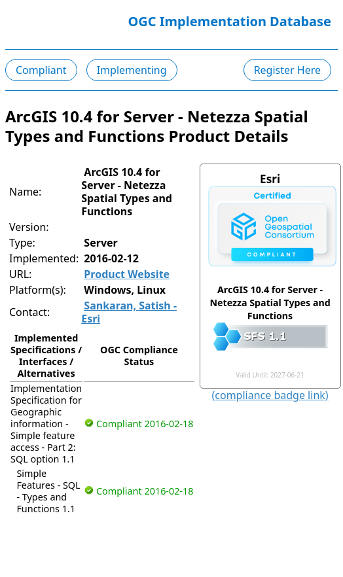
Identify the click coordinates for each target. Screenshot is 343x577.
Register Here (287, 70)
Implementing (132, 70)
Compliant (41, 70)
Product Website (127, 274)
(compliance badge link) (270, 395)
